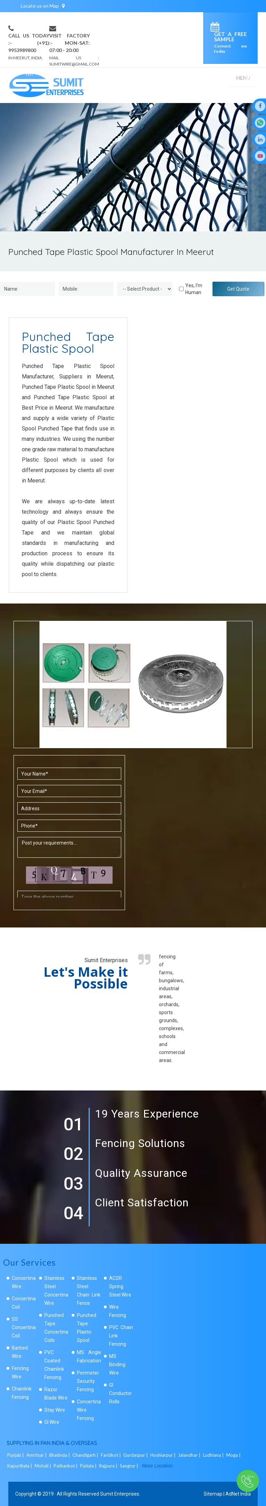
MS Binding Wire (117, 1364)
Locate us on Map (43, 6)
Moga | (234, 1455)
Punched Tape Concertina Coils (56, 1327)
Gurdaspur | (136, 1455)
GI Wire (51, 1422)
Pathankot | (66, 1466)
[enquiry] (216, 28)
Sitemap (213, 1494)
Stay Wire (54, 1410)
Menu (243, 78)
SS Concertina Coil (24, 1327)
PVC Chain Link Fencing (121, 1336)
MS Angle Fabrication (89, 1356)
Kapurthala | (20, 1466)
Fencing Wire (20, 1372)
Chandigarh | (85, 1455)
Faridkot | (111, 1455)
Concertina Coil (24, 1303)
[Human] (181, 289)
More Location (157, 1466)
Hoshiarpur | (163, 1455)
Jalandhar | (190, 1455)
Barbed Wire (20, 1352)
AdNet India (238, 1494)
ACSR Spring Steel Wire (120, 1286)
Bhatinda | (60, 1455)
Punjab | (16, 1455)
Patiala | (89, 1466)
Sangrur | (129, 1466)
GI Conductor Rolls (120, 1393)
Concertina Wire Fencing (89, 1410)
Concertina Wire (24, 1282)
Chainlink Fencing (22, 1393)
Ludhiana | (214, 1455)
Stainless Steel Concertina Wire (56, 1290)
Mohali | (43, 1466)
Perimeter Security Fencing (88, 1381)
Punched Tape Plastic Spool (86, 1327)
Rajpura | (108, 1466)
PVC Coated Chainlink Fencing (54, 1365)
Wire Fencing (117, 1311)
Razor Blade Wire (56, 1394)
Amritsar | (37, 1455)
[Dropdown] (144, 289)
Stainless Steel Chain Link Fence (89, 1290)
